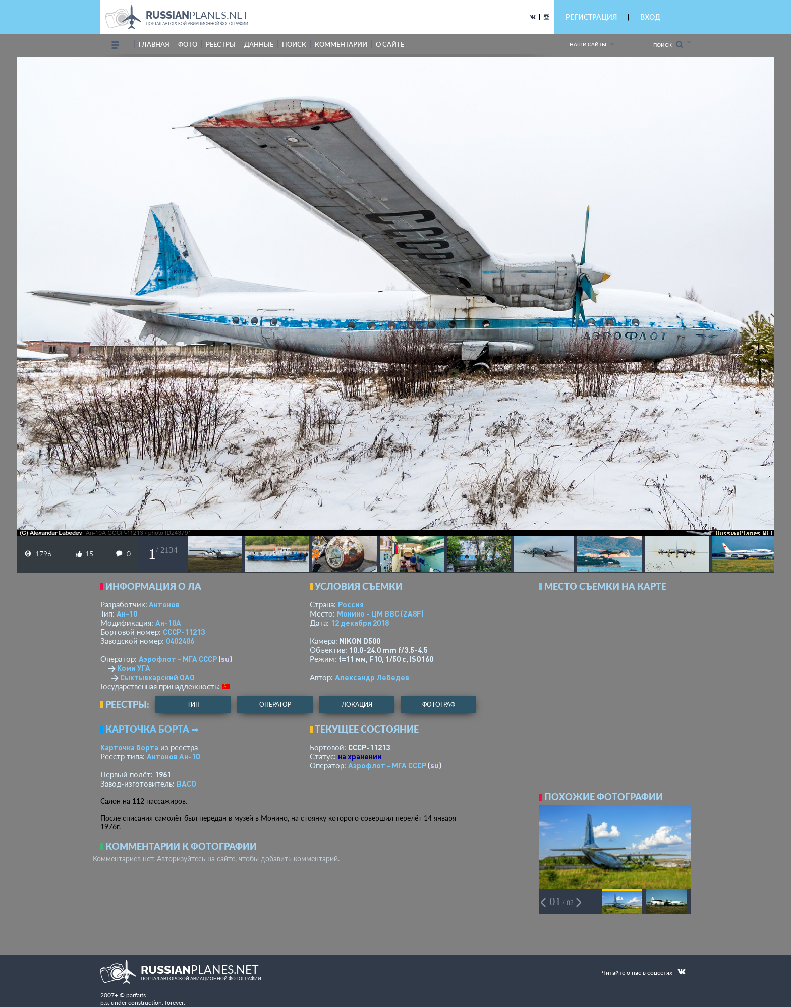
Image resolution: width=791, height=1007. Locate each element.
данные (258, 44)
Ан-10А (168, 622)
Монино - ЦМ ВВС (380, 613)
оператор (275, 704)
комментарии (341, 44)
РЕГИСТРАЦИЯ (591, 17)
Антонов (164, 604)
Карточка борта (129, 747)
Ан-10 (127, 613)
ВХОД (650, 17)
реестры (221, 44)
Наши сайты (588, 44)
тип (193, 704)
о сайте (390, 44)
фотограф (438, 704)
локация (357, 704)
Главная (154, 44)
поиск (294, 44)
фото (187, 44)
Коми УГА (133, 668)
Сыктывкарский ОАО (157, 677)
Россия (351, 604)
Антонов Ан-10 (173, 756)
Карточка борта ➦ (152, 729)
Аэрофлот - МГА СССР (178, 658)
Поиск (668, 44)
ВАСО (186, 783)
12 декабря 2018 (360, 622)
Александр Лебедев (372, 677)
